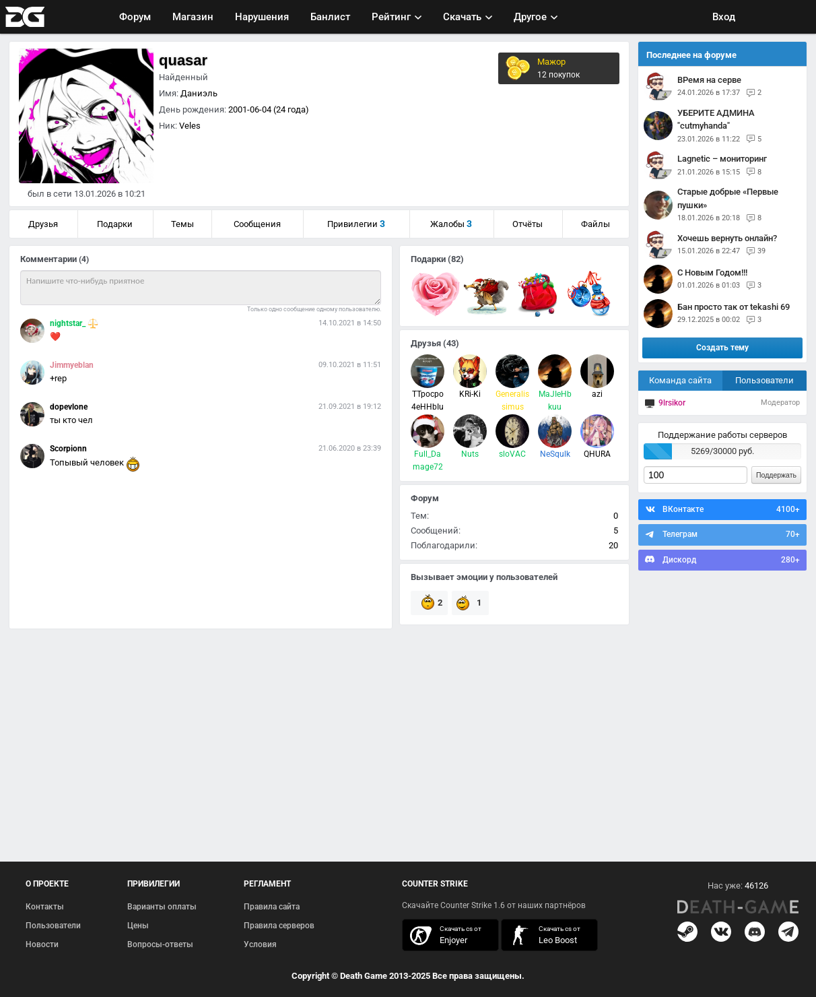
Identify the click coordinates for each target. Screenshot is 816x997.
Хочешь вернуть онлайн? (727, 238)
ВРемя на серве (709, 80)
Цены (138, 925)
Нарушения (262, 17)
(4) (84, 259)
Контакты (45, 906)
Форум (135, 17)
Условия (260, 944)
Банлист (330, 17)
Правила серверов (279, 925)
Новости (42, 944)
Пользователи (764, 380)
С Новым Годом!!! (712, 272)
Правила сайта (272, 906)
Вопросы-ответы (160, 944)
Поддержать (776, 475)
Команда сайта (680, 380)
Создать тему (722, 347)
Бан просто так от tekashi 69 (733, 307)
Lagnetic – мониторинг (722, 159)
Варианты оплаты (162, 906)
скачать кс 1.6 (542, 935)
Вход (723, 17)
